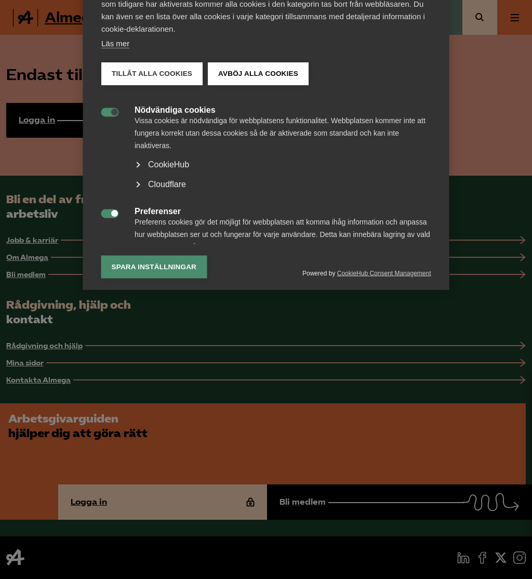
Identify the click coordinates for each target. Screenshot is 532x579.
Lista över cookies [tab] (191, 147)
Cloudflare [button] (167, 378)
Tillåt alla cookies (152, 267)
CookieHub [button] (168, 358)
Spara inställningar (154, 460)
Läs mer (115, 237)
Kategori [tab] (126, 147)
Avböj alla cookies (258, 267)
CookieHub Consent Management (384, 466)
